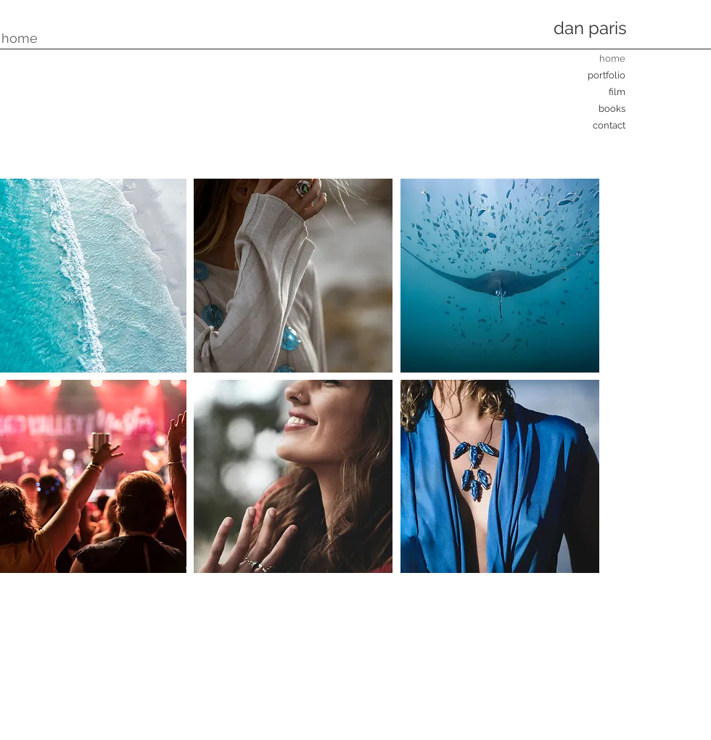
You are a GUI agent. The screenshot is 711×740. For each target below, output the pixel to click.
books (612, 108)
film (617, 91)
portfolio (606, 75)
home (612, 58)
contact (609, 125)
